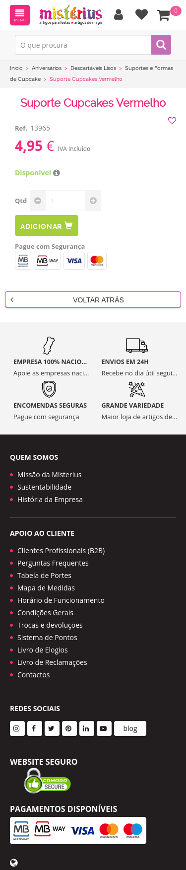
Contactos (33, 674)
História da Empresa (50, 499)
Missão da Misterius (49, 474)
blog (130, 728)
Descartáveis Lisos (93, 68)
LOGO (70, 15)
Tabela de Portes (44, 575)
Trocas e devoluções (50, 625)
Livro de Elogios (42, 649)
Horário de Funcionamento (61, 600)
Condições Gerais (45, 612)
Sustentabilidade (44, 487)
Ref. (21, 128)
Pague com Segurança (50, 246)
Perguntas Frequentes (53, 563)
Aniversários (47, 68)
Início (16, 68)
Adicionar (46, 226)
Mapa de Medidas (46, 587)
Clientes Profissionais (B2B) (61, 550)
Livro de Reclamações (52, 662)
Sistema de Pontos (47, 637)
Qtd (21, 200)
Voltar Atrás (67, 299)
